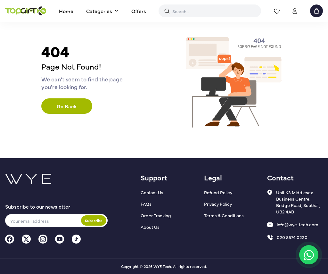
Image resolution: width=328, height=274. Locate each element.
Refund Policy (218, 192)
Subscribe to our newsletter (37, 206)
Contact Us (152, 192)
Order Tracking (156, 215)
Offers (138, 10)
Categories (99, 10)
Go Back (67, 106)
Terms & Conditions (224, 215)
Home (66, 10)
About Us (150, 227)
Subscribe (93, 220)
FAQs (146, 204)
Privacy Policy (218, 204)
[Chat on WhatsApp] (308, 254)
